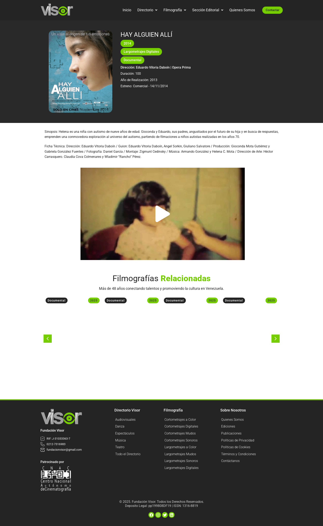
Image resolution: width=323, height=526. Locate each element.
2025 (94, 300)
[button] (162, 214)
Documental (132, 60)
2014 (127, 43)
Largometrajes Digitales (141, 52)
